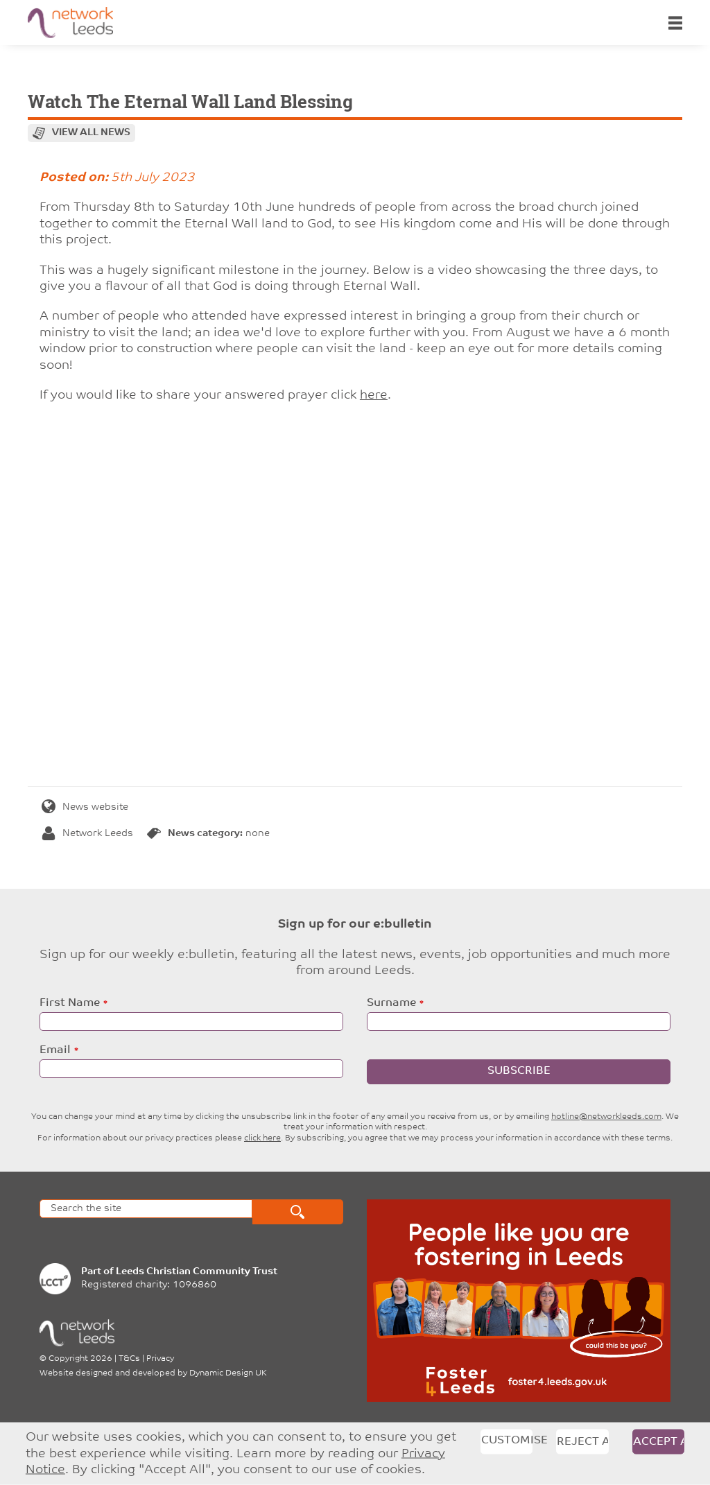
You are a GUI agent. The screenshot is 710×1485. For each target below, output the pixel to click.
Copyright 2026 (80, 1359)
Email (55, 1050)
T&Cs (129, 1359)
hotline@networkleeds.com (606, 1117)
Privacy (160, 1359)
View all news (91, 133)
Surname (391, 1003)
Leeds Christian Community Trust (196, 1272)
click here (262, 1138)
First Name (70, 1003)
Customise (507, 1440)
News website (85, 807)
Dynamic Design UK (228, 1373)
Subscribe (519, 1071)
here (374, 395)
